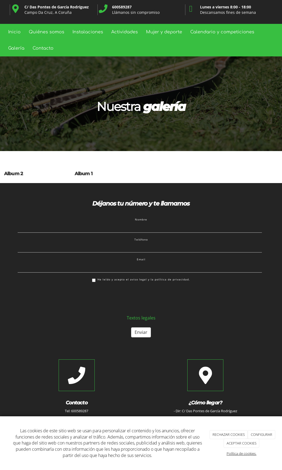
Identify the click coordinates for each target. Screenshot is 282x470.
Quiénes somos (46, 32)
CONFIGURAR (261, 434)
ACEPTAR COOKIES (241, 443)
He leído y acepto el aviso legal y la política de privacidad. (141, 279)
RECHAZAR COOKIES (229, 434)
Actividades (124, 32)
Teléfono (141, 239)
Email (141, 259)
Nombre (141, 219)
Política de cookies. (241, 453)
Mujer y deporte (164, 32)
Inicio (14, 32)
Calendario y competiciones (222, 32)
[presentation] (59, 298)
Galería (16, 48)
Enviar (141, 332)
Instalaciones (87, 32)
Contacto (43, 48)
